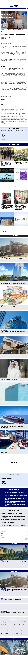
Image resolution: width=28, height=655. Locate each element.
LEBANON (2, 204)
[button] (1, 43)
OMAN (16, 161)
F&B (2, 101)
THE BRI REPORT (14, 638)
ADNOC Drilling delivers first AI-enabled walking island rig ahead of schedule (16, 499)
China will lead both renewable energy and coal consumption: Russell (13, 630)
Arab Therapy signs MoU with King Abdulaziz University (14, 492)
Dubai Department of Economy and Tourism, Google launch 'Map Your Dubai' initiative (13, 517)
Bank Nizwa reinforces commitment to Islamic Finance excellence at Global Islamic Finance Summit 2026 (7, 185)
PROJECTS (4, 483)
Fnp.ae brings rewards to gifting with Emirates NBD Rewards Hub (20, 229)
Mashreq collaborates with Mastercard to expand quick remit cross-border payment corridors (15, 502)
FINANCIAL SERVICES (4, 257)
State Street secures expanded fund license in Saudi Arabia (12, 612)
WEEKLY (3, 135)
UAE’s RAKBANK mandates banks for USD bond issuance (14, 403)
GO (26, 538)
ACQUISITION (3, 161)
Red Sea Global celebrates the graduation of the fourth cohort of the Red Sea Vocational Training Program (7, 229)
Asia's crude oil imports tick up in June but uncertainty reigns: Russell (13, 627)
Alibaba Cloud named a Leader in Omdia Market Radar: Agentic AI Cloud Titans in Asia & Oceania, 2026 (21, 185)
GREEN (3, 136)
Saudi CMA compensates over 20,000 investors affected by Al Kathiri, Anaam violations (13, 622)
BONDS (2, 401)
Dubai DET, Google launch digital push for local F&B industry (11, 513)
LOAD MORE (14, 462)
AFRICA (3, 139)
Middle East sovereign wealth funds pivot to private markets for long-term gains (12, 307)
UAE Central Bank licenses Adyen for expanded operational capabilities (15, 505)
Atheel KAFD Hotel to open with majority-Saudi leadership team (16, 495)
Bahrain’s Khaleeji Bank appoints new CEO (10, 379)
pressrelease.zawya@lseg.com (14, 106)
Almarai (2, 104)
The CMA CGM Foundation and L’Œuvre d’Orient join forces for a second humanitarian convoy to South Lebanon (7, 207)
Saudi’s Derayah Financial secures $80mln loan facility (13, 283)
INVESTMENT (3, 449)
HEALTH (16, 204)
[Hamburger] (26, 8)
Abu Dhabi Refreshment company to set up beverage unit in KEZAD (13, 519)
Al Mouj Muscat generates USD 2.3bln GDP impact (21, 163)
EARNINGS (2, 425)
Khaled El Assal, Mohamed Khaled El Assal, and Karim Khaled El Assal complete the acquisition (6, 164)
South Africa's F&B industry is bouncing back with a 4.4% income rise (13, 525)
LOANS (2, 282)
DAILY (3, 134)
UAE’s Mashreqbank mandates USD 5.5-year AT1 (12, 356)
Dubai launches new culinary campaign (8, 522)
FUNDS (2, 305)
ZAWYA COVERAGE (14, 236)
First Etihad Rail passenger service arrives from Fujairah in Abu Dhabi (13, 624)
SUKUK (2, 560)
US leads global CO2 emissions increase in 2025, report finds (12, 633)
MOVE (1, 378)
